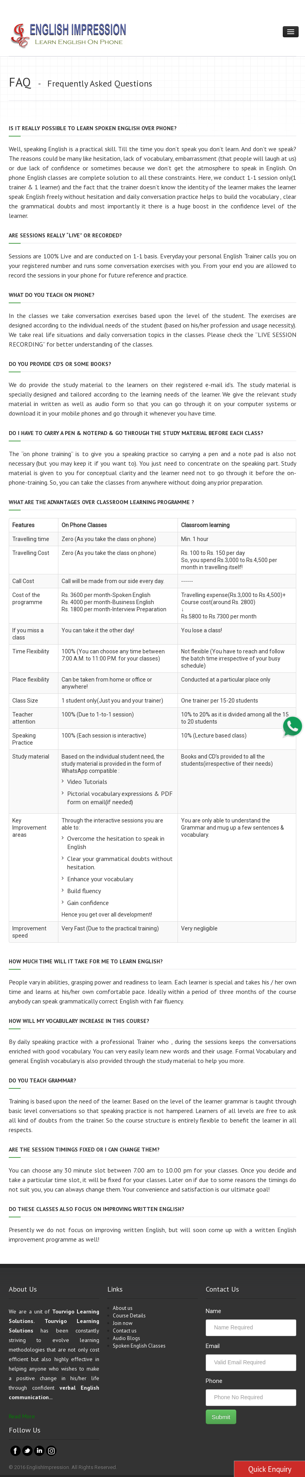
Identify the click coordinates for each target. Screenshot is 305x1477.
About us (123, 1308)
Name (213, 1311)
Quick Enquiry (269, 1469)
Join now (123, 1323)
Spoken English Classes (139, 1345)
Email (213, 1346)
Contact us (125, 1330)
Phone (214, 1381)
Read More (22, 1416)
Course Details (129, 1315)
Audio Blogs (126, 1338)
